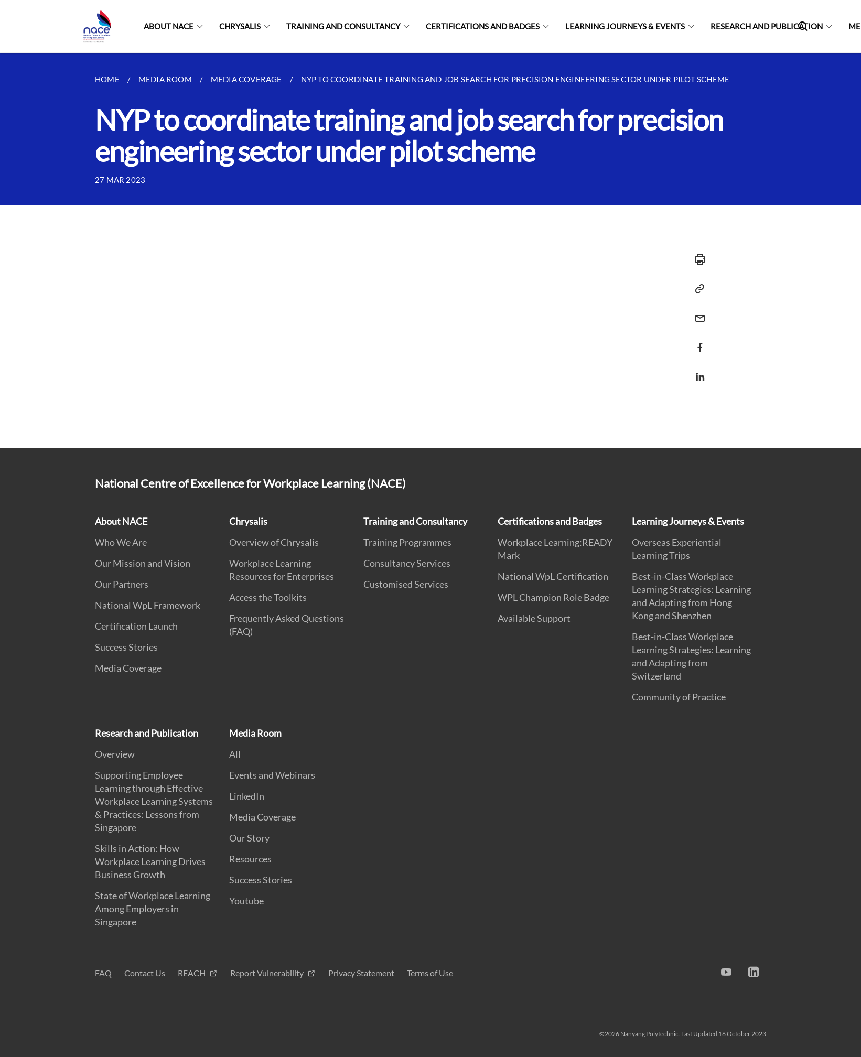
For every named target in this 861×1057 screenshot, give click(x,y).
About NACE (168, 26)
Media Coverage (128, 668)
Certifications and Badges (483, 26)
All (235, 754)
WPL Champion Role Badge (553, 597)
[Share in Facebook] (697, 341)
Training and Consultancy (343, 26)
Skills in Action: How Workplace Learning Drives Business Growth (150, 861)
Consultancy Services (406, 563)
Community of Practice (679, 697)
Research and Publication (767, 26)
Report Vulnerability (267, 973)
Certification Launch (136, 626)
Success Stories (126, 647)
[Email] (697, 312)
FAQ (103, 973)
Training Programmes (407, 542)
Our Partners (121, 584)
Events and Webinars (272, 775)
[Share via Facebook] (697, 347)
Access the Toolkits (268, 597)
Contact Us (144, 973)
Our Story (249, 838)
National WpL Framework (147, 605)
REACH (192, 973)
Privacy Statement (361, 973)
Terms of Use (430, 973)
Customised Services (405, 584)
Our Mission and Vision (142, 563)
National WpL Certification (553, 576)
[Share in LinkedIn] (697, 370)
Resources (250, 859)
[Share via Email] (697, 318)
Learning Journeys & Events (625, 26)
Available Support (534, 618)
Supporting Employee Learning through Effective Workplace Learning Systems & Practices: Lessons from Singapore (154, 801)
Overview (115, 754)
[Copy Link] (697, 288)
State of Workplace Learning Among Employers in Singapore (152, 908)
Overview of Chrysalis (274, 542)
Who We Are (121, 542)
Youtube (246, 901)
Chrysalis (240, 26)
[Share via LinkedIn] (697, 377)
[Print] (697, 259)
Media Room (255, 733)
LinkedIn (246, 796)
